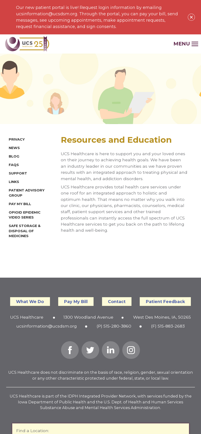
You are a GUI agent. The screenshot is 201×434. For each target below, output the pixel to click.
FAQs (14, 165)
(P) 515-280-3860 (114, 326)
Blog (14, 156)
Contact (117, 301)
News (14, 148)
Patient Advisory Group (27, 193)
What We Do (30, 301)
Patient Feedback (165, 301)
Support (18, 173)
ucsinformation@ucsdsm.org (46, 326)
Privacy (17, 139)
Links (14, 182)
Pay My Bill (20, 204)
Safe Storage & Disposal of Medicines (25, 231)
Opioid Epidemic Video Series (25, 215)
